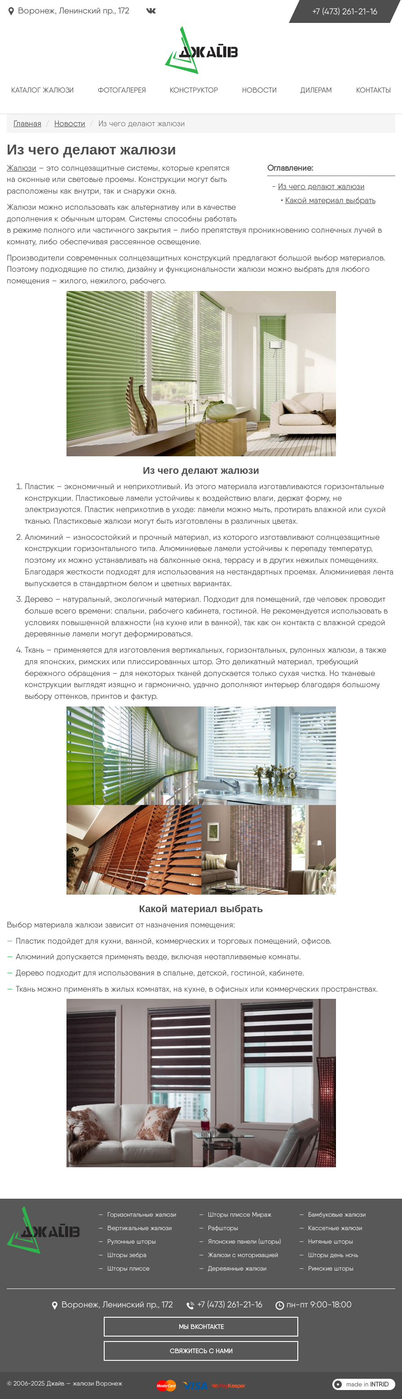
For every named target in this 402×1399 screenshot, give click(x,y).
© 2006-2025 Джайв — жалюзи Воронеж (64, 1383)
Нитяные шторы (330, 1241)
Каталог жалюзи (42, 90)
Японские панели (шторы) (244, 1241)
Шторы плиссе (128, 1268)
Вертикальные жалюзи (139, 1227)
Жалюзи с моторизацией (243, 1254)
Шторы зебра (126, 1254)
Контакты (373, 90)
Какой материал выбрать (330, 200)
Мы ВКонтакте (201, 1326)
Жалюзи (21, 167)
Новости (259, 90)
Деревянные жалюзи (237, 1268)
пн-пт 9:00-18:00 (319, 1304)
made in (367, 1384)
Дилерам (316, 90)
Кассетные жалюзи (335, 1227)
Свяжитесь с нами (201, 1351)
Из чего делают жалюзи (321, 186)
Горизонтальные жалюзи (141, 1214)
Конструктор (194, 90)
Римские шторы (330, 1268)
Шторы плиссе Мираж (239, 1214)
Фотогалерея (122, 90)
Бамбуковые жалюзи (337, 1214)
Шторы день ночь (333, 1254)
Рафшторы (223, 1227)
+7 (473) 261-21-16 (344, 11)
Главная (27, 123)
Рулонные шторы (131, 1241)
